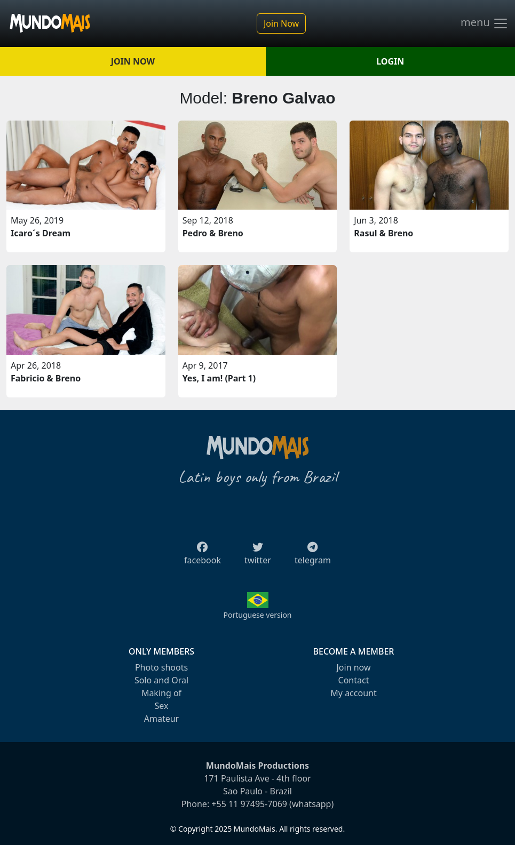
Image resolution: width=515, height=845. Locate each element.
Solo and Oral (161, 680)
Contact (353, 680)
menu (485, 23)
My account (353, 693)
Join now (353, 667)
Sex (162, 706)
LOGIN (390, 61)
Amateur (161, 718)
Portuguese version (257, 615)
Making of (161, 693)
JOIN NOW (133, 61)
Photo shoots (161, 667)
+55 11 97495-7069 (249, 804)
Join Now (281, 23)
